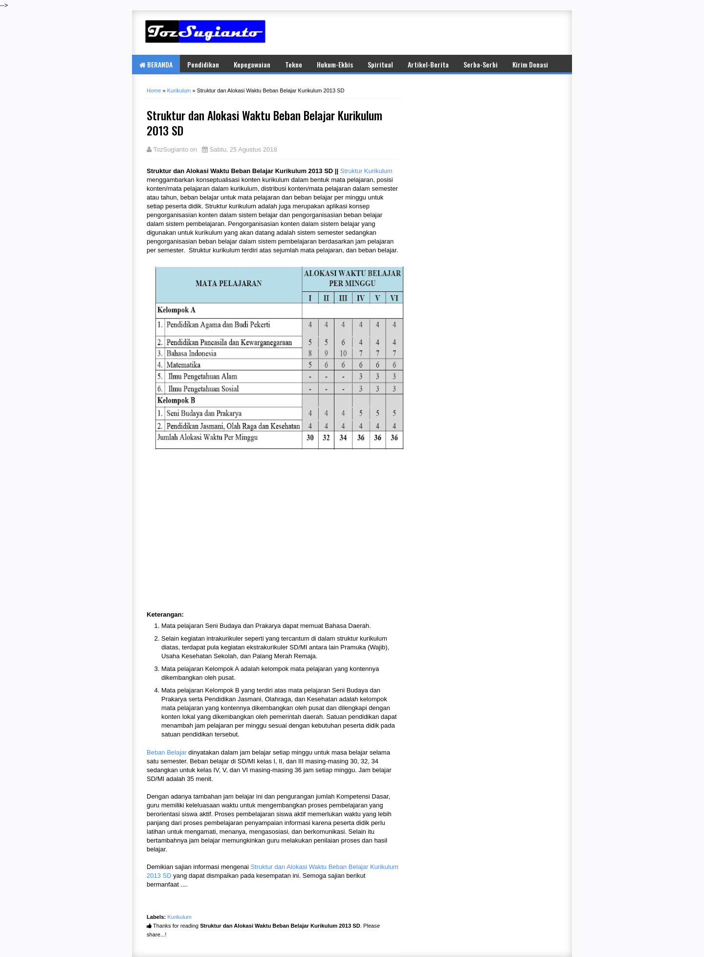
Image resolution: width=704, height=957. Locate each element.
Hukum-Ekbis (335, 64)
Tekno (293, 64)
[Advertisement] (445, 32)
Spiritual (380, 64)
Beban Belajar (167, 752)
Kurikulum (179, 917)
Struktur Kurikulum (366, 171)
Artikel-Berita (428, 64)
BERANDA (156, 64)
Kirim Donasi (530, 64)
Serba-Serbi (480, 64)
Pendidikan (203, 64)
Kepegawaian (252, 64)
